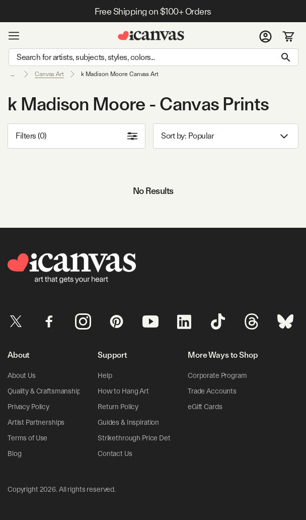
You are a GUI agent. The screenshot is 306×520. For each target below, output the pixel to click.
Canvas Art (49, 74)
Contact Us (115, 453)
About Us (22, 375)
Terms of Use (27, 438)
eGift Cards (205, 407)
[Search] (153, 57)
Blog (14, 453)
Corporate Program (217, 375)
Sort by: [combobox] (225, 136)
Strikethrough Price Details (139, 438)
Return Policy (118, 407)
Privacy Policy (28, 407)
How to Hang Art (123, 391)
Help (105, 375)
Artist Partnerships (36, 422)
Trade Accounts (212, 391)
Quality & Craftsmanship (44, 391)
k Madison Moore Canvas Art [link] (120, 74)
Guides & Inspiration (128, 422)
